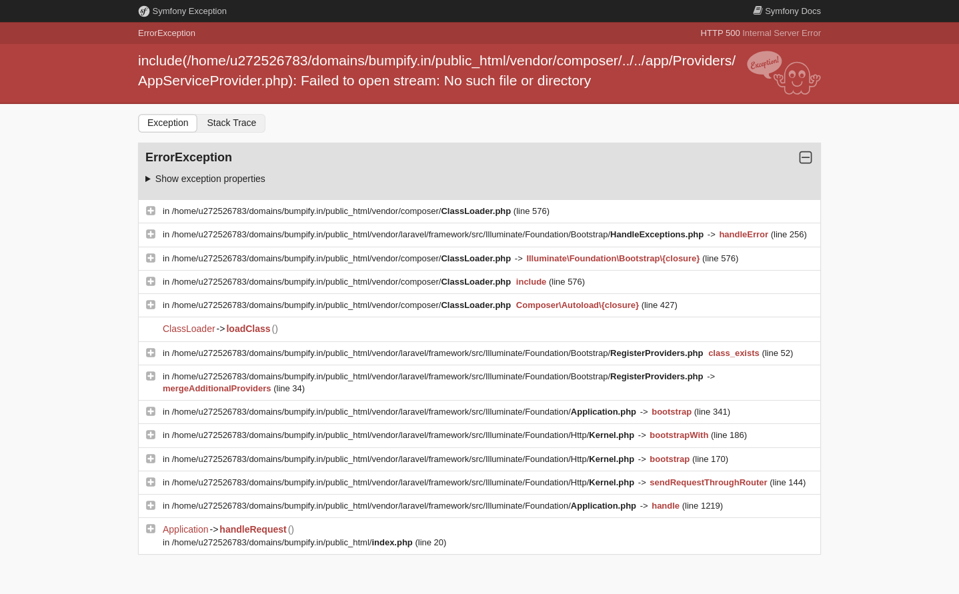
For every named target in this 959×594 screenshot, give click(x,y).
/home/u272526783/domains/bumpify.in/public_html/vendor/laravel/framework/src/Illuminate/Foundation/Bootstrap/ (439, 234)
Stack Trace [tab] (231, 122)
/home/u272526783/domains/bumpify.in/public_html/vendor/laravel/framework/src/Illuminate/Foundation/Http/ (404, 435)
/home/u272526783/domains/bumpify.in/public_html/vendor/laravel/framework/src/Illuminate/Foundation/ (405, 412)
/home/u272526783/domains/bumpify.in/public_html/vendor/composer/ (343, 211)
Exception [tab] (167, 122)
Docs (787, 11)
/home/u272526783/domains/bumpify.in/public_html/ (293, 542)
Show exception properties (210, 178)
